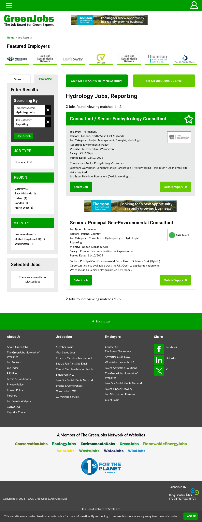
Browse (46, 79)
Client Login (112, 399)
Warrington (24, 243)
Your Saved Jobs (66, 352)
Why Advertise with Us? (119, 362)
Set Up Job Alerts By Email (164, 80)
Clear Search (24, 136)
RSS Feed (12, 373)
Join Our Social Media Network (75, 380)
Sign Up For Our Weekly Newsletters (96, 80)
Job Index (13, 367)
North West (24, 207)
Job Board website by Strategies (101, 509)
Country (21, 188)
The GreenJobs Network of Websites (23, 354)
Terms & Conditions (19, 379)
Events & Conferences (69, 385)
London (21, 202)
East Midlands (25, 193)
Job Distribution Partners (120, 394)
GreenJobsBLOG (66, 391)
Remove (48, 110)
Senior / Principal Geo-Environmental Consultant (121, 222)
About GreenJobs (17, 347)
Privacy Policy (15, 384)
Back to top (103, 321)
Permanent (23, 162)
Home (10, 37)
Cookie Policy (15, 390)
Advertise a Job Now (117, 356)
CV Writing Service (67, 396)
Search (18, 79)
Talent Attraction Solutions (121, 367)
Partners (12, 395)
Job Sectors (14, 362)
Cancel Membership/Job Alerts (74, 369)
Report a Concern (17, 412)
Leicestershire (25, 234)
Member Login (64, 347)
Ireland (21, 198)
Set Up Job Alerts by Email (72, 363)
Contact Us (13, 406)
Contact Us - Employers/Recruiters (118, 349)
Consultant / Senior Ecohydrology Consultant (118, 119)
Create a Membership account (74, 358)
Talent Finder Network (118, 388)
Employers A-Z (65, 374)
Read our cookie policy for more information (63, 516)
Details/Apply (173, 186)
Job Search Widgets (19, 401)
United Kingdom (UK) (30, 239)
